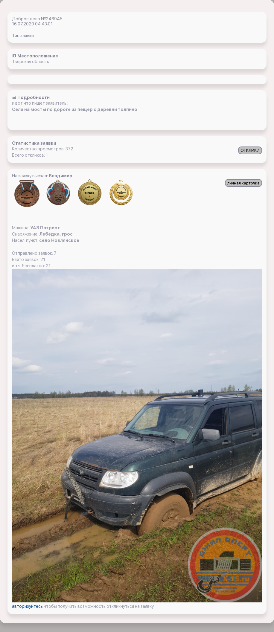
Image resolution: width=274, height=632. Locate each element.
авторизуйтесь (28, 606)
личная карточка (243, 183)
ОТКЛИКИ (250, 150)
